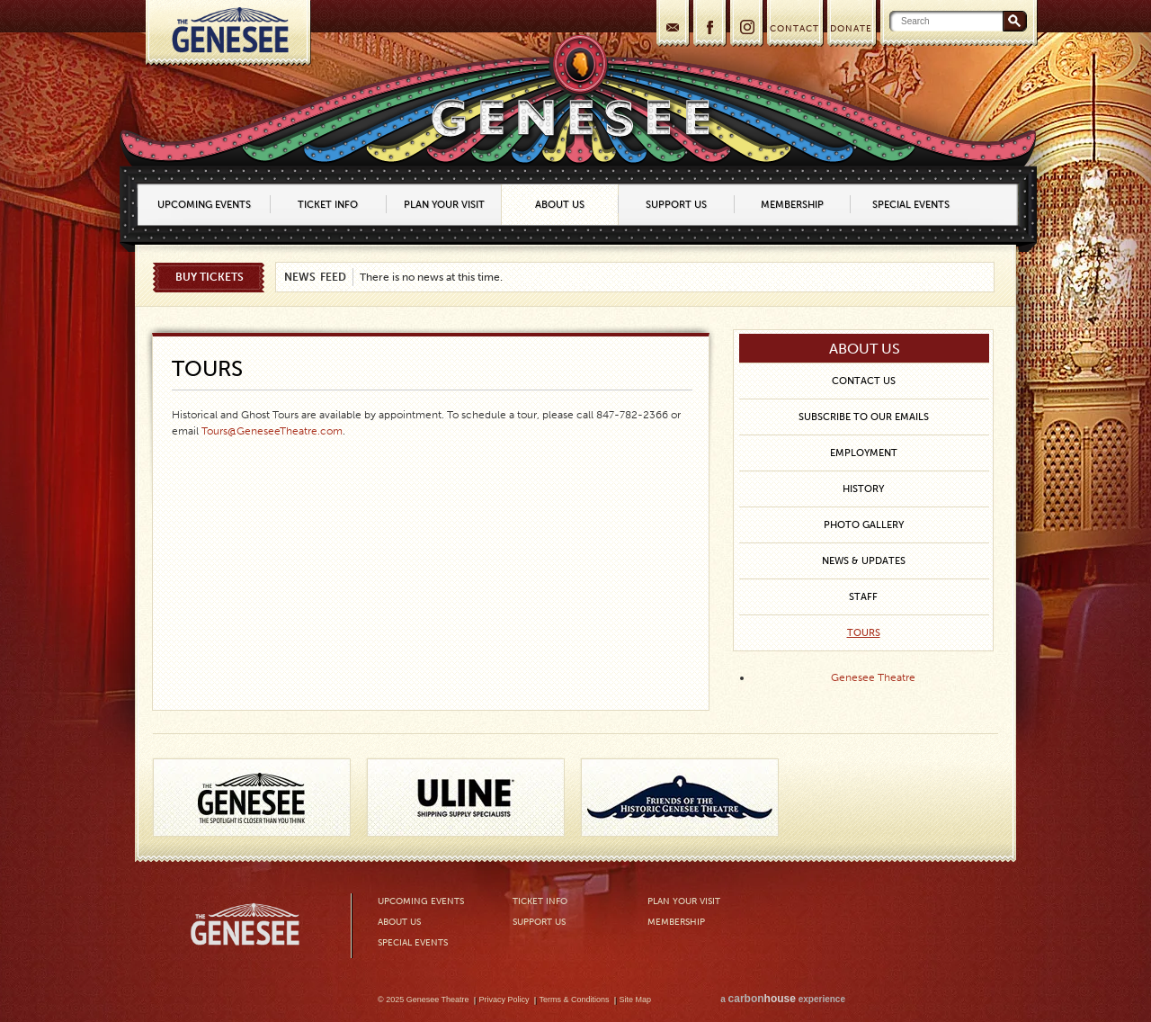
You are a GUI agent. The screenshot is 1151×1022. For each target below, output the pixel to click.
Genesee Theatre (873, 677)
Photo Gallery (864, 525)
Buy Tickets (209, 277)
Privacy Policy (504, 999)
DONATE (851, 28)
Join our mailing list (671, 25)
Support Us (676, 205)
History (863, 489)
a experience (782, 998)
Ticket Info (328, 205)
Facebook (708, 25)
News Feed (315, 277)
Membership (792, 205)
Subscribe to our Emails (864, 417)
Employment (863, 453)
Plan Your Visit (444, 205)
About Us (559, 205)
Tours (863, 633)
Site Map (636, 999)
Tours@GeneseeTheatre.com (272, 431)
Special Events (911, 205)
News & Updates (864, 561)
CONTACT (794, 28)
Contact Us (864, 381)
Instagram (745, 25)
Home (227, 33)
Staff (863, 597)
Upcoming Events (204, 205)
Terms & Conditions (575, 999)
